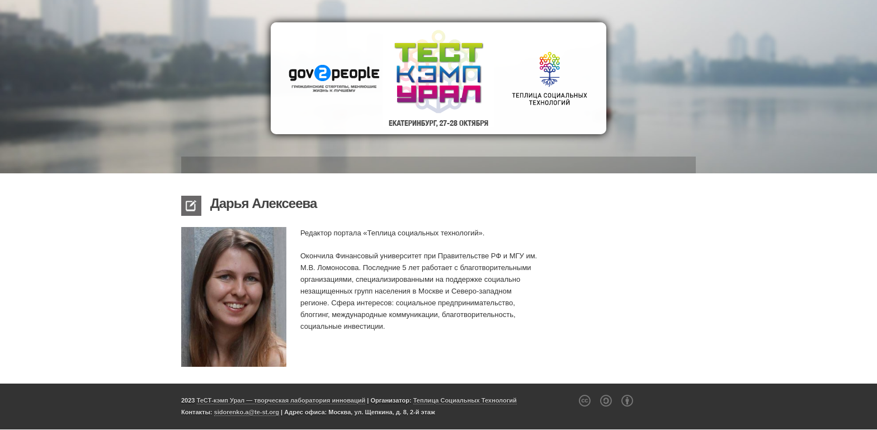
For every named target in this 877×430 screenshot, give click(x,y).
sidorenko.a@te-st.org (246, 412)
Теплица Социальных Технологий (465, 400)
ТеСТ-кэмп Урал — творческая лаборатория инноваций (281, 400)
